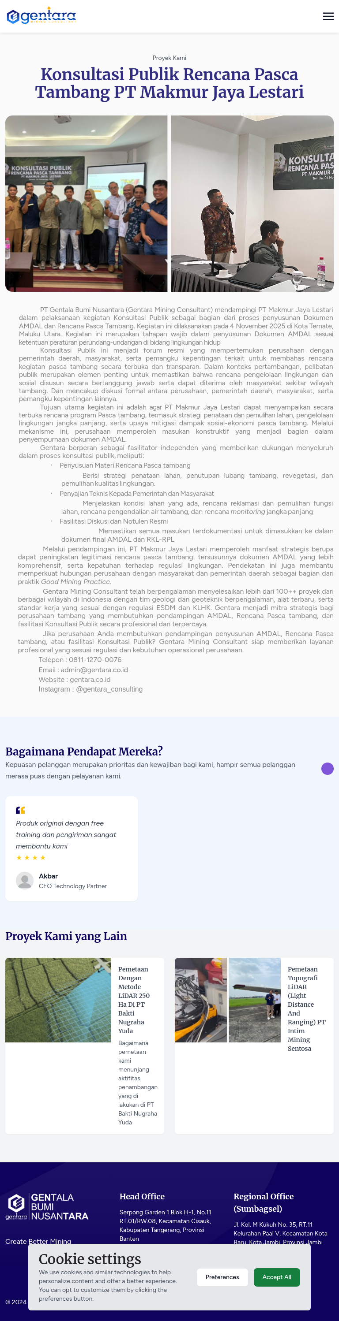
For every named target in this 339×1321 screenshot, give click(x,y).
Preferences (222, 1277)
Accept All (277, 1277)
